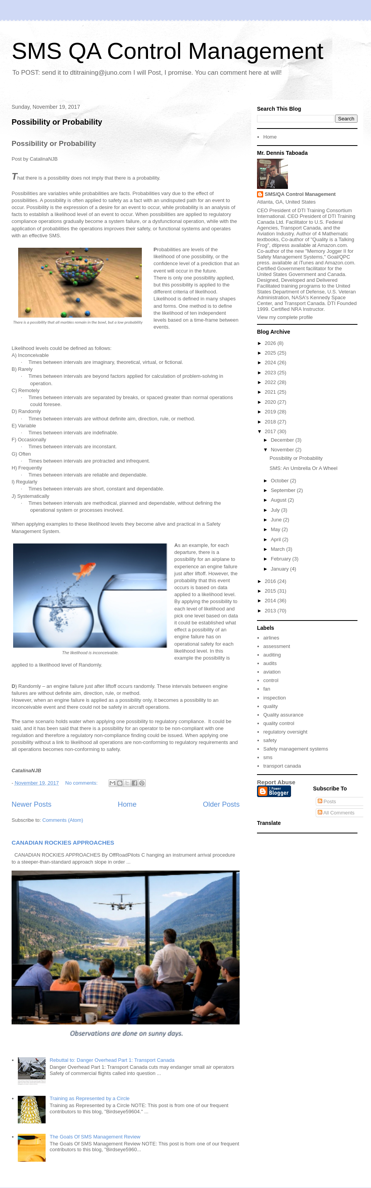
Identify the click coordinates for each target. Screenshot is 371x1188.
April (277, 539)
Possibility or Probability (57, 122)
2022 (271, 382)
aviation (272, 672)
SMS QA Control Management (167, 51)
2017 (271, 431)
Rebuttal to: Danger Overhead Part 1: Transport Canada (111, 1060)
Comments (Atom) (63, 820)
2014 (271, 600)
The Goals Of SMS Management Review (94, 1137)
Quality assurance (283, 715)
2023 (271, 372)
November (283, 450)
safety (270, 740)
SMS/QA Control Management (300, 194)
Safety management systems (295, 749)
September (284, 490)
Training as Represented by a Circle (89, 1098)
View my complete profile (285, 317)
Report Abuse (276, 782)
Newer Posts (31, 804)
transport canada (282, 766)
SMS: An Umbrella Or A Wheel (303, 468)
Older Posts (221, 804)
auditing (272, 655)
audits (270, 663)
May (276, 529)
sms (267, 757)
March (278, 549)
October (280, 480)
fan (266, 689)
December (283, 440)
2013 (271, 611)
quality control (278, 723)
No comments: (82, 783)
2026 (271, 343)
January (280, 569)
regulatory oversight (285, 732)
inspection (274, 698)
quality (270, 706)
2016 (271, 581)
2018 (271, 422)
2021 (271, 392)
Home (127, 804)
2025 (271, 353)
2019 (271, 412)
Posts (327, 801)
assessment (276, 646)
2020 (271, 402)
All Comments (336, 813)
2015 (271, 591)
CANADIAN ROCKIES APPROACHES (63, 842)
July (276, 510)
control (270, 680)
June (277, 520)
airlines (271, 638)
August (279, 500)
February (282, 559)
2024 (271, 362)
